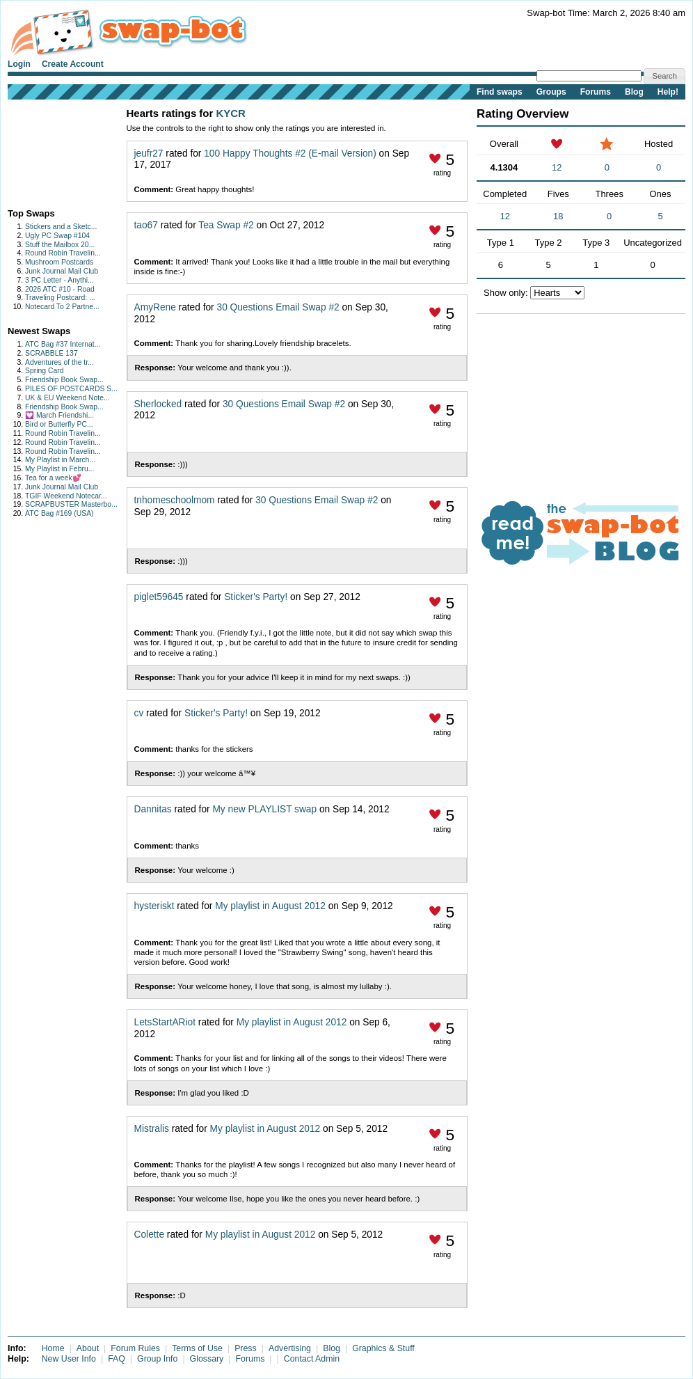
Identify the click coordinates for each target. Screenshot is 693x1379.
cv (139, 713)
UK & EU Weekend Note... (67, 398)
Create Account (73, 64)
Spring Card (44, 371)
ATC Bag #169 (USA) (59, 513)
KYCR (230, 113)
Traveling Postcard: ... (60, 297)
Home (53, 1348)
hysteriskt (154, 906)
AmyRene (155, 307)
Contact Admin (312, 1359)
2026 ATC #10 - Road (60, 289)
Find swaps (500, 92)
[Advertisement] (51, 150)
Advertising (290, 1348)
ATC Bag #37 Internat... (62, 344)
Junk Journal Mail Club (61, 271)
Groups (551, 92)
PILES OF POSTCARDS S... (71, 389)
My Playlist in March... (60, 460)
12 (556, 167)
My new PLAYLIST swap (264, 809)
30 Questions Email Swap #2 (279, 307)
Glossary (207, 1359)
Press (245, 1348)
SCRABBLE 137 (51, 353)
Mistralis (151, 1129)
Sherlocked (158, 404)
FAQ (116, 1359)
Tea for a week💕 (53, 478)
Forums (595, 92)
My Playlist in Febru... (59, 469)
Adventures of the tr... (59, 362)
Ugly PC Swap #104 (57, 235)
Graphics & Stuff (383, 1348)
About (88, 1348)
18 (558, 216)
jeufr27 (149, 153)
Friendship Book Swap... (64, 380)
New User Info (69, 1359)
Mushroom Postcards (59, 262)
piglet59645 (159, 597)
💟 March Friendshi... (59, 415)
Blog (634, 92)
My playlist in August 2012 (270, 906)
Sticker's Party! (255, 597)
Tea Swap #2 (225, 225)
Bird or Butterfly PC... (59, 424)
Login (19, 64)
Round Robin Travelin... (63, 253)
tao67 (146, 225)
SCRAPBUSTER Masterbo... (71, 504)
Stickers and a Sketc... (61, 226)
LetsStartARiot (165, 1022)
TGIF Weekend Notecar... (66, 496)
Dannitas (153, 809)
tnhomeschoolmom (174, 500)
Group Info (157, 1359)
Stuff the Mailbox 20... (60, 245)
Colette (149, 1234)
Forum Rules (135, 1348)
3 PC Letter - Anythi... (59, 280)
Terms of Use (197, 1348)
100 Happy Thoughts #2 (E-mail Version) (290, 153)
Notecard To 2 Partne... (62, 306)
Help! (668, 92)
